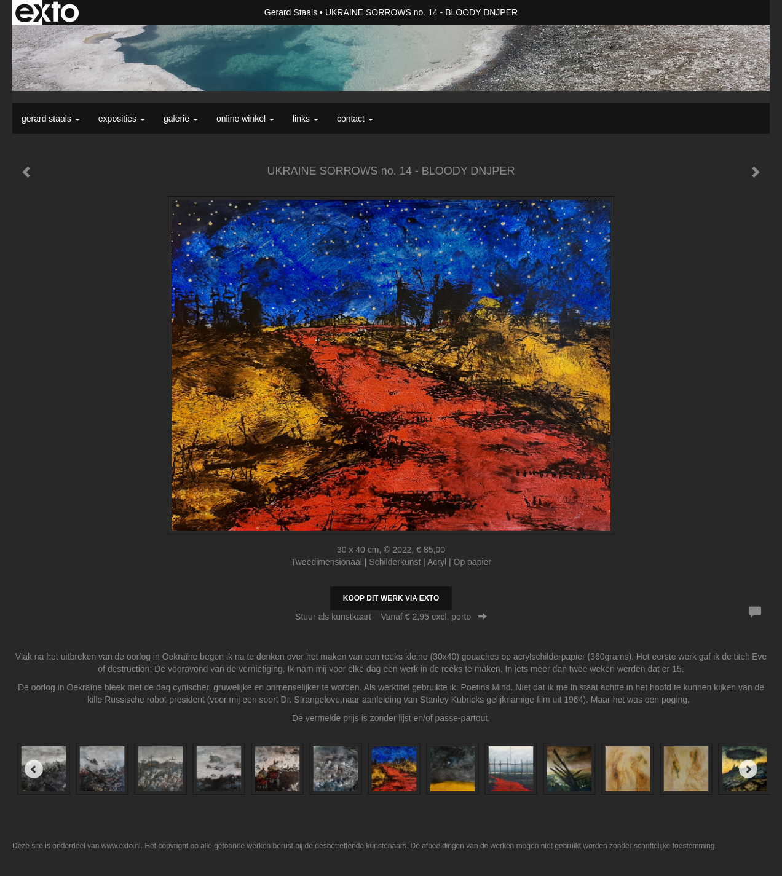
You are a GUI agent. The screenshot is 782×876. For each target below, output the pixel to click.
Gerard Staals (290, 12)
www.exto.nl (121, 846)
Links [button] (305, 119)
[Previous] (34, 769)
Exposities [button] (121, 119)
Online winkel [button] (245, 119)
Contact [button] (355, 119)
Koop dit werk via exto (391, 598)
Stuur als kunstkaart (391, 616)
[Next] (748, 769)
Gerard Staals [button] (51, 119)
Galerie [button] (181, 119)
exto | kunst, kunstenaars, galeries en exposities (47, 12)
